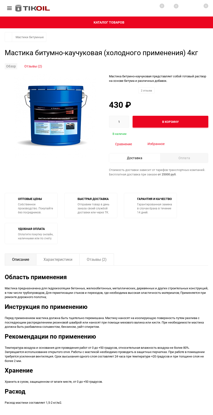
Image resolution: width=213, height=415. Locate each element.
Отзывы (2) (33, 66)
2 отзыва (146, 90)
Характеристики (57, 259)
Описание (20, 259)
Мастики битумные (30, 37)
